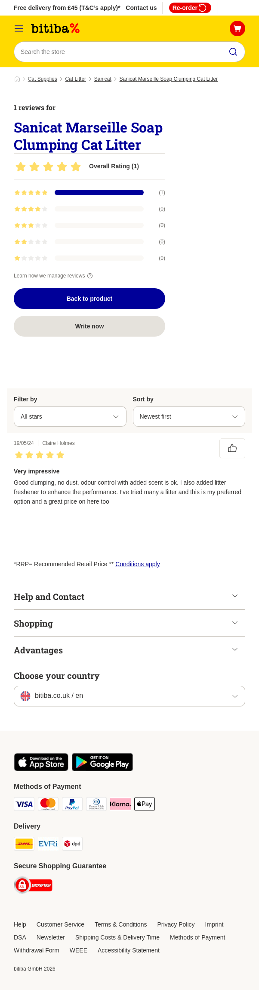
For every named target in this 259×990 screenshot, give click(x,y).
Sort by (143, 399)
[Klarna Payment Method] (120, 805)
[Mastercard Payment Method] (48, 805)
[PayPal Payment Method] (72, 805)
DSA (20, 937)
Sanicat (102, 79)
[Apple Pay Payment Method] (144, 805)
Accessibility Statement (129, 950)
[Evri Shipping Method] (48, 845)
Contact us (141, 7)
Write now (89, 326)
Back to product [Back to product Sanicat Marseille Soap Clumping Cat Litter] (90, 298)
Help (20, 924)
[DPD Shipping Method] (72, 845)
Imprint (214, 924)
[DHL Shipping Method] (24, 845)
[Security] (33, 886)
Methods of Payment (197, 937)
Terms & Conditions (121, 924)
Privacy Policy (175, 924)
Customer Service (60, 924)
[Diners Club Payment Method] (96, 805)
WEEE (78, 950)
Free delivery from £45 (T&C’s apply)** (68, 7)
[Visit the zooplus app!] (41, 769)
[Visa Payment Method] (24, 805)
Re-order (190, 8)
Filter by (25, 399)
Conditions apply (137, 564)
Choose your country (57, 675)
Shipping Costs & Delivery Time (117, 937)
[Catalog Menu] (19, 28)
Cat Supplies (42, 79)
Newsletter (51, 937)
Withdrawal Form (36, 950)
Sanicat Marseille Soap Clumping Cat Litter (169, 79)
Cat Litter (75, 79)
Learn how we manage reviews (54, 275)
